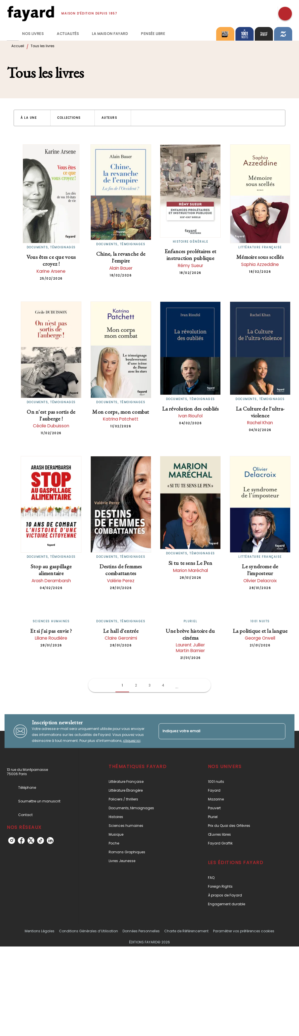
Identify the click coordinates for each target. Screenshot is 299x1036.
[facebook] (21, 840)
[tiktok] (40, 840)
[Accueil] (30, 13)
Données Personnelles (141, 931)
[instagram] (11, 840)
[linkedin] (50, 840)
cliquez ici (131, 740)
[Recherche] (285, 14)
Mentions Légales (39, 931)
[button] (32, 118)
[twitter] (31, 840)
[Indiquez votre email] (215, 731)
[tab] (13, 34)
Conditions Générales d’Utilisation (88, 931)
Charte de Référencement (186, 931)
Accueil (17, 45)
